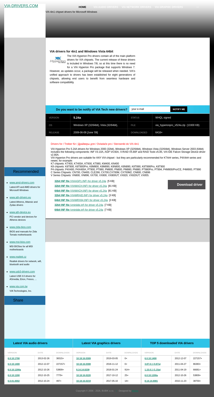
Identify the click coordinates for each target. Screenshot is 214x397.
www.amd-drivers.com (22, 182)
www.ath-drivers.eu (20, 197)
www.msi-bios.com (20, 241)
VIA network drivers (136, 7)
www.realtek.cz (18, 256)
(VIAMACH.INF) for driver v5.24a (81, 186)
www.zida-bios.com (20, 227)
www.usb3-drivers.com (22, 271)
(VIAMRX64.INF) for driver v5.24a (81, 200)
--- (197, 7)
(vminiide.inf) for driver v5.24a (79, 205)
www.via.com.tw (18, 286)
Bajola (135, 390)
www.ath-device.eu (20, 212)
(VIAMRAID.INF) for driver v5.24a (81, 195)
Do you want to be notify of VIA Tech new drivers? (91, 109)
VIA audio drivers (106, 7)
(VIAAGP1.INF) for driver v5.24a (80, 181)
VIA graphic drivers (169, 7)
